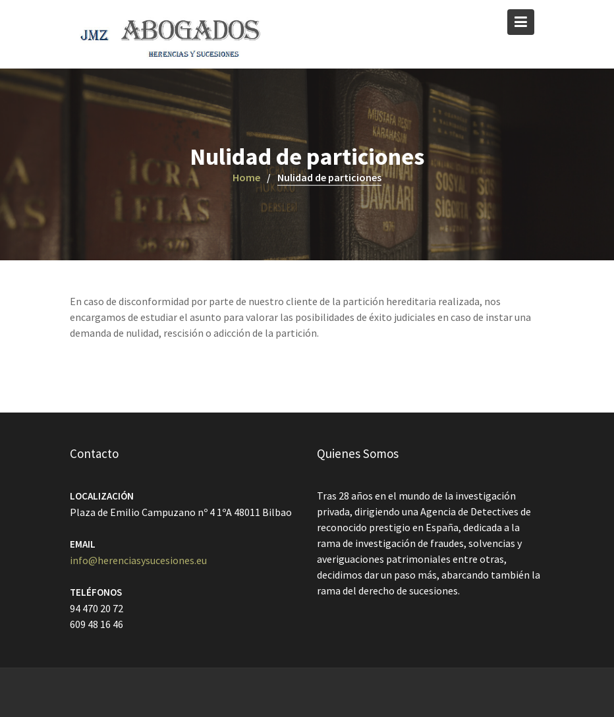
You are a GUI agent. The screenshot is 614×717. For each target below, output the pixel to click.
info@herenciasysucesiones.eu (138, 560)
